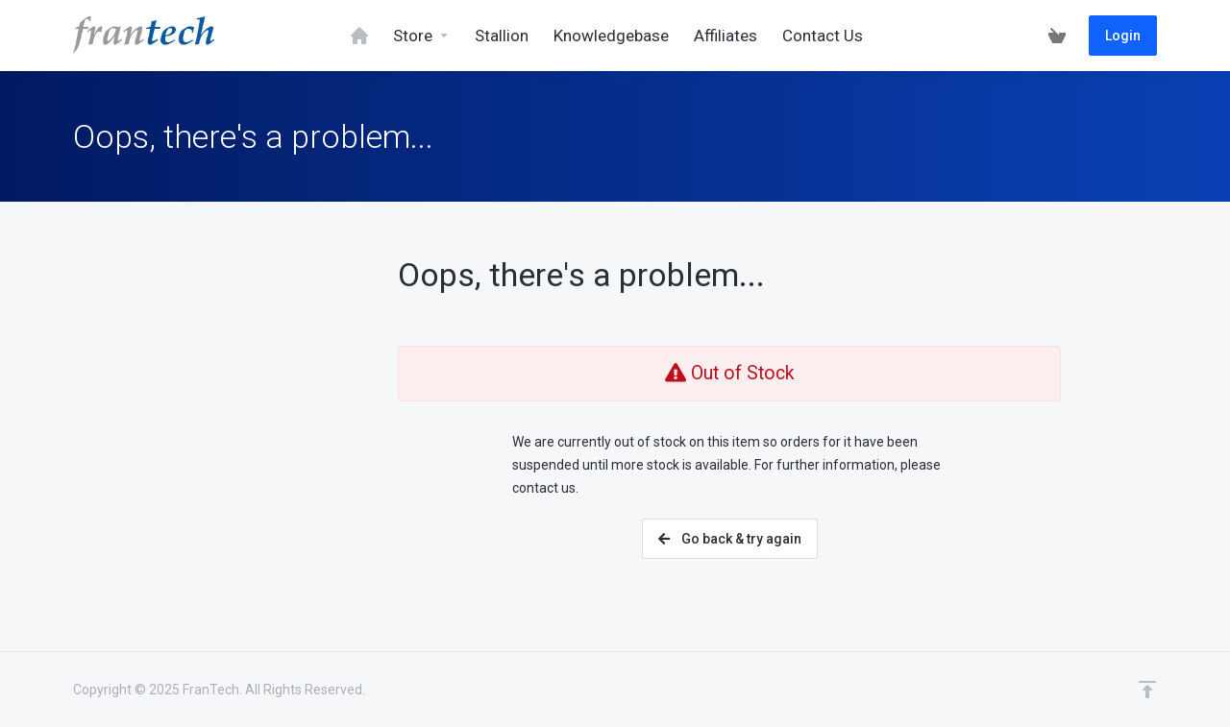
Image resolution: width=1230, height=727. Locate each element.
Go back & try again (729, 538)
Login (1123, 35)
